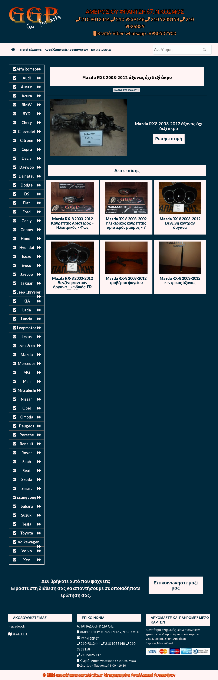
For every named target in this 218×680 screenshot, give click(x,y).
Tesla (26, 524)
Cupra (27, 149)
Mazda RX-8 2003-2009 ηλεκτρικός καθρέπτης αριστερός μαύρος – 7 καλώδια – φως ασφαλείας (126, 227)
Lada (26, 310)
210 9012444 (93, 19)
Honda (27, 238)
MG (26, 372)
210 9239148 (127, 19)
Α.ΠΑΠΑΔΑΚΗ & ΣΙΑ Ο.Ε (95, 626)
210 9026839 (88, 655)
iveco (26, 265)
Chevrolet (27, 131)
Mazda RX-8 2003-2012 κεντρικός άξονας (180, 280)
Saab (26, 461)
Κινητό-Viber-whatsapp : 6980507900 (134, 33)
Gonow (26, 229)
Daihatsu (26, 176)
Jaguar (27, 283)
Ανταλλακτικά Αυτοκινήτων (66, 49)
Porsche (27, 435)
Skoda (26, 479)
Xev (26, 559)
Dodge (27, 185)
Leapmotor (26, 327)
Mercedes (27, 363)
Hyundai (26, 247)
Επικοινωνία (101, 49)
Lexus (27, 336)
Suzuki (26, 515)
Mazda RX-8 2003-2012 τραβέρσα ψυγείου (126, 280)
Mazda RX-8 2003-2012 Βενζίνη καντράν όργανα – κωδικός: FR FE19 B (72, 284)
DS (26, 194)
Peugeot (26, 426)
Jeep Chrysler (28, 292)
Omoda (26, 417)
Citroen (26, 140)
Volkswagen (28, 542)
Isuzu (26, 256)
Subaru (27, 506)
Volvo (27, 551)
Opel (26, 408)
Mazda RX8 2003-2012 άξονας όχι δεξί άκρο (127, 77)
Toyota (26, 533)
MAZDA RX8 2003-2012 (126, 90)
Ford (27, 211)
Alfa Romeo (26, 69)
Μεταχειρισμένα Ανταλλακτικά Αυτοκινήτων (139, 675)
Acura (27, 95)
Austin (26, 87)
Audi (27, 78)
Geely (27, 220)
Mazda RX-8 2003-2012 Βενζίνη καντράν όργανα (180, 223)
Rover (27, 452)
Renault (26, 443)
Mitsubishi (27, 390)
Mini (26, 381)
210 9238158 (162, 19)
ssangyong (26, 497)
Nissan (27, 399)
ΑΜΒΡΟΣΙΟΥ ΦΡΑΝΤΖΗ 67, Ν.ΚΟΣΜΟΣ (135, 11)
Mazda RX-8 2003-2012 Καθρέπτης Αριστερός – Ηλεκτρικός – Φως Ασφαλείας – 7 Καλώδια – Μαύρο (72, 227)
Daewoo (26, 167)
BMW (27, 104)
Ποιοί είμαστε (31, 49)
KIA (26, 301)
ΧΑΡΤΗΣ (18, 634)
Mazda (27, 354)
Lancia (26, 319)
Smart (27, 488)
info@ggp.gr (88, 638)
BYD (26, 113)
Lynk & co (27, 345)
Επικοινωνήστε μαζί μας (175, 585)
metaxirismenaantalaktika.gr (80, 675)
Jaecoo (26, 274)
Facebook (16, 626)
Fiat (26, 203)
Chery (27, 122)
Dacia (27, 158)
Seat (27, 470)
